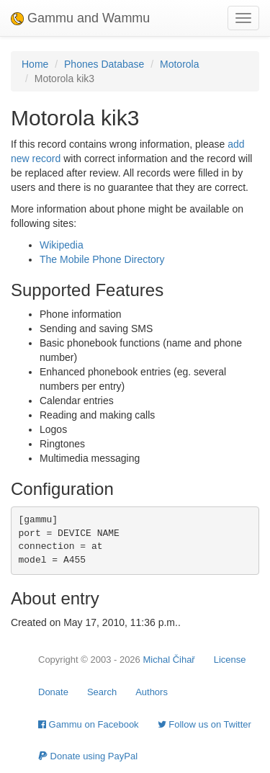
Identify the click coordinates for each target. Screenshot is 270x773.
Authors (151, 692)
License (230, 659)
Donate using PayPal (88, 756)
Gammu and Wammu (80, 18)
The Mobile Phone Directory (102, 259)
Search (102, 692)
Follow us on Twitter (204, 724)
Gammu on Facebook (88, 724)
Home (35, 64)
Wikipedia (62, 245)
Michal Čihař (168, 659)
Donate (53, 692)
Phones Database (104, 64)
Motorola (179, 64)
